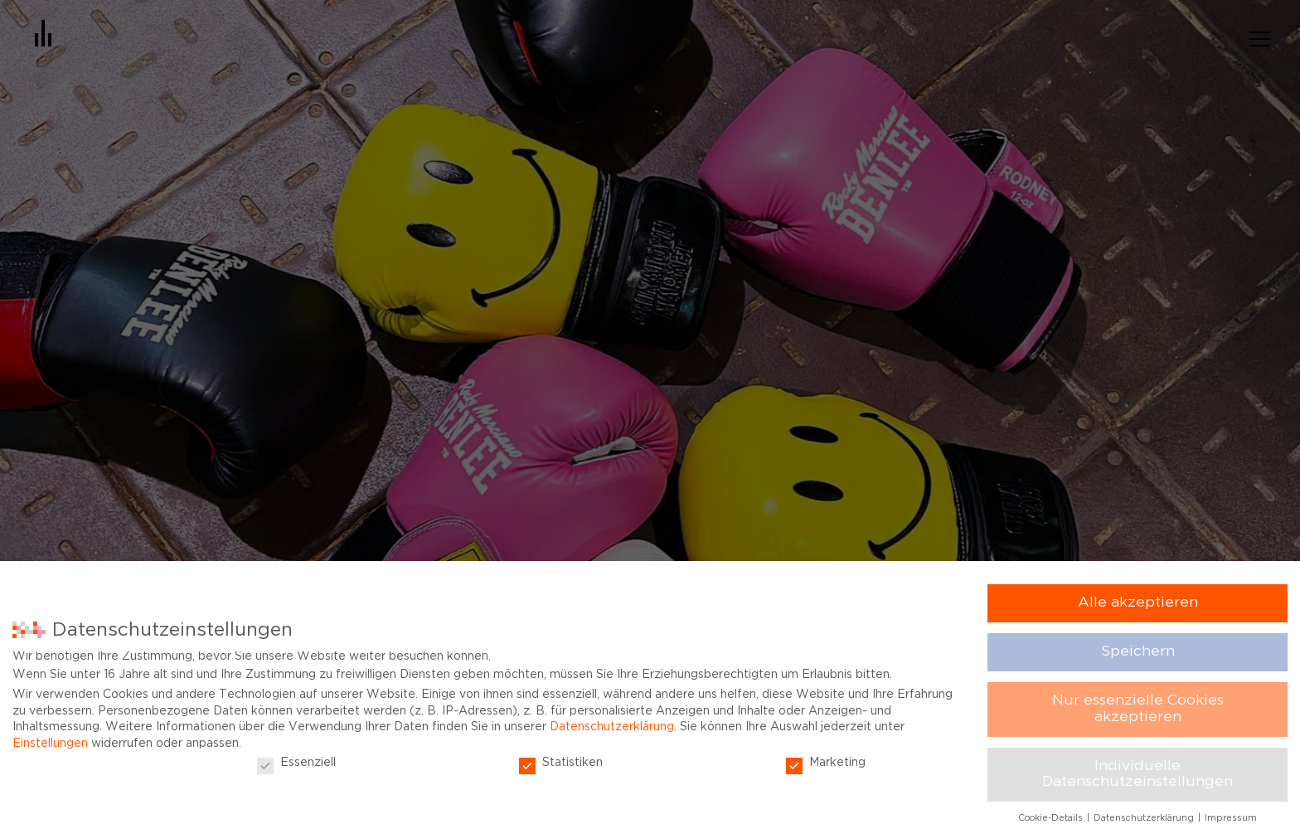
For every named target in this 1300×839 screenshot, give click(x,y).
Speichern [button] (1138, 651)
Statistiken (561, 763)
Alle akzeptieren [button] (1138, 602)
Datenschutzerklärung (612, 727)
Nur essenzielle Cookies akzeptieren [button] (1138, 709)
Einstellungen (50, 744)
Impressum (1231, 818)
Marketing (826, 763)
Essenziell (296, 763)
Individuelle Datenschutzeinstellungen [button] (1137, 774)
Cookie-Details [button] (1051, 818)
